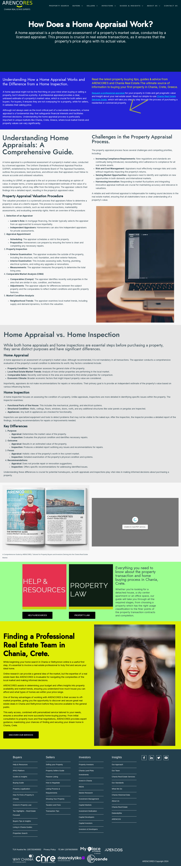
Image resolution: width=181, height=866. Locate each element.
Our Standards (118, 783)
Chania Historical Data (121, 795)
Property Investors (86, 764)
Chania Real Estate (119, 807)
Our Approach (117, 764)
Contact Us (171, 6)
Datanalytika (117, 813)
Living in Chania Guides (22, 827)
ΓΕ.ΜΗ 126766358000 (68, 850)
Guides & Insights (130, 6)
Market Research (86, 793)
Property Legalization (21, 789)
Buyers (76, 6)
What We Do (117, 789)
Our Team (116, 771)
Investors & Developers (88, 829)
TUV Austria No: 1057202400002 (27, 850)
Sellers (91, 6)
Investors (107, 6)
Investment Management (89, 799)
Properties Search (20, 833)
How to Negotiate (53, 783)
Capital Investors (85, 823)
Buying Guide (18, 783)
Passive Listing (52, 777)
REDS (81, 787)
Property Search (59, 6)
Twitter (158, 757)
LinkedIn (151, 757)
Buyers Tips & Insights (22, 821)
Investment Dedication (88, 811)
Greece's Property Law (22, 805)
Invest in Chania (85, 781)
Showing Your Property (55, 799)
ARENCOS (116, 819)
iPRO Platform (19, 771)
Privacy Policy (50, 850)
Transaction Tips (52, 811)
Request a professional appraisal (108, 93)
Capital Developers (86, 817)
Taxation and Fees (53, 805)
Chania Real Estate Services (123, 777)
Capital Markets (85, 805)
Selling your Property (54, 764)
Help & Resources (20, 764)
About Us (152, 6)
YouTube (166, 757)
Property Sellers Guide (55, 771)
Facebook (144, 757)
